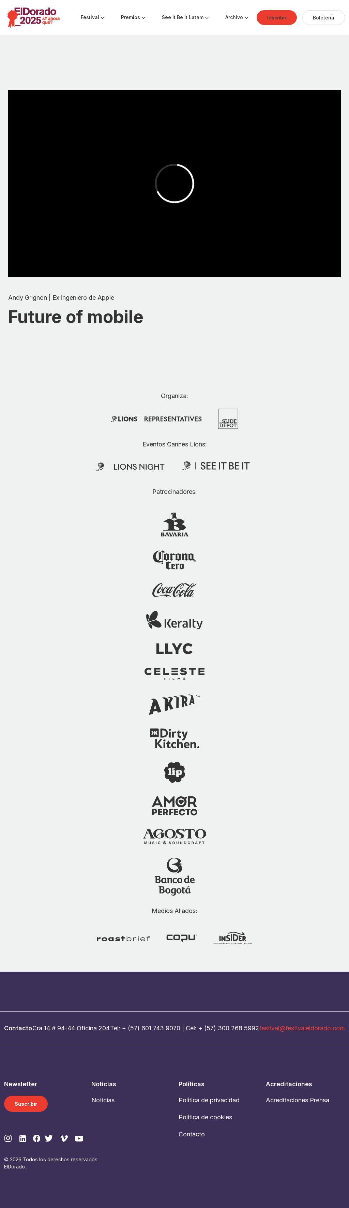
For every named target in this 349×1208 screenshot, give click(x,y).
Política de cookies (205, 1117)
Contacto (192, 1134)
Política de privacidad (209, 1100)
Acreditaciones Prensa (297, 1100)
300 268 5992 (238, 1028)
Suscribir (26, 1104)
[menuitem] (90, 17)
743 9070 (166, 1028)
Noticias (103, 1100)
